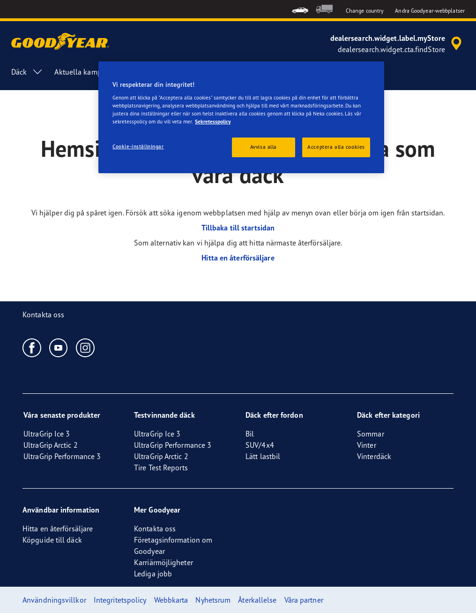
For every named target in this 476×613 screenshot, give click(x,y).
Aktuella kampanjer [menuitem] (86, 72)
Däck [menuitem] (27, 71)
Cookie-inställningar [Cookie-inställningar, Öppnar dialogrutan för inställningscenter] (138, 146)
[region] (241, 117)
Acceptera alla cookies (336, 147)
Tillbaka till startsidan (238, 227)
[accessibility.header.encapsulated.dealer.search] (397, 43)
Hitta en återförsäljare (237, 257)
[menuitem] (300, 9)
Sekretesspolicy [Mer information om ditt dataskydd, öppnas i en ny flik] (213, 121)
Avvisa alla (263, 147)
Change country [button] (365, 10)
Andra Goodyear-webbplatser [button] (430, 10)
